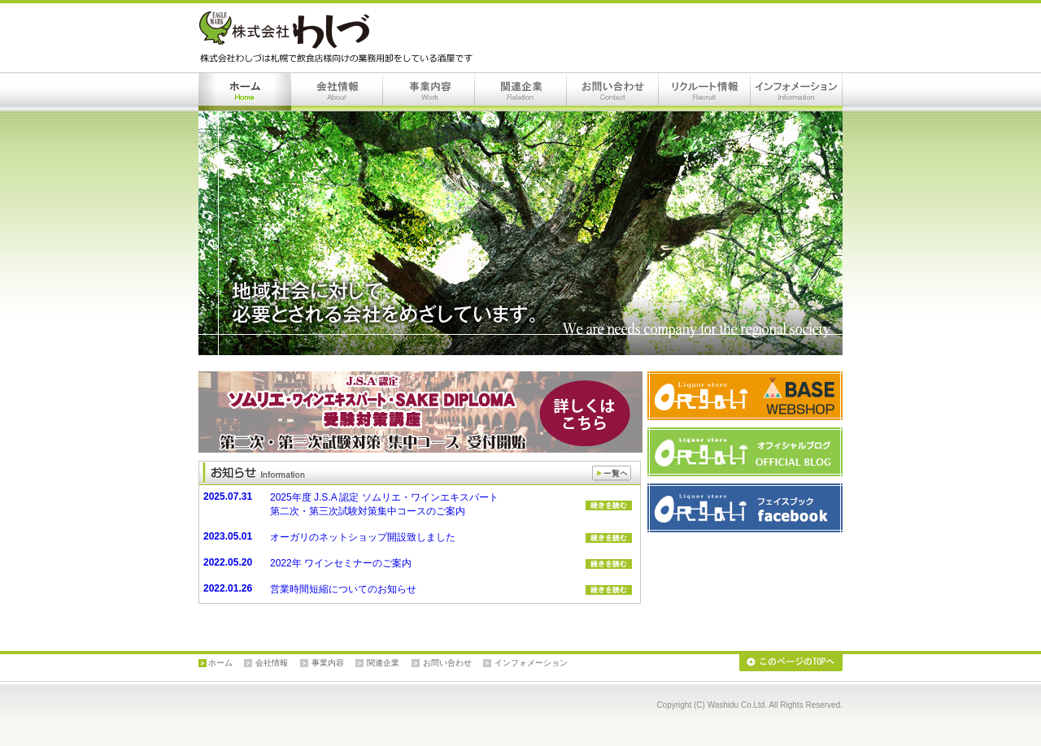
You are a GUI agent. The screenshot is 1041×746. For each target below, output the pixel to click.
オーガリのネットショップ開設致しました (362, 537)
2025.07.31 (227, 496)
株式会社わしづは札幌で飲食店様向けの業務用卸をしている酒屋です (338, 37)
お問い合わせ (613, 91)
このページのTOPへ (791, 662)
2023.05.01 (227, 536)
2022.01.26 (227, 588)
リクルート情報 (705, 91)
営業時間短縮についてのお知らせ (343, 589)
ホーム (244, 91)
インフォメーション (797, 91)
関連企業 (521, 91)
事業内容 (429, 91)
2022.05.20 (227, 562)
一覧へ (611, 473)
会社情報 (337, 91)
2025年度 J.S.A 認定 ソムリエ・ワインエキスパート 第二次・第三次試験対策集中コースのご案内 (384, 504)
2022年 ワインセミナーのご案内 (341, 563)
